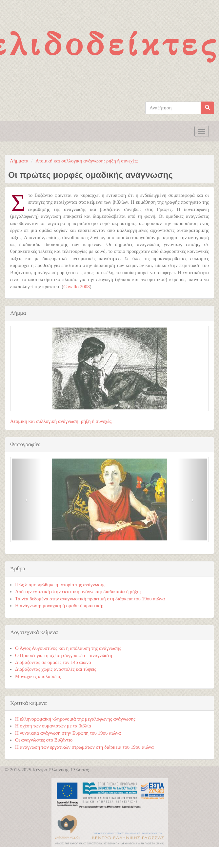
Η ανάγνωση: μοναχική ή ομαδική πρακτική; (59, 605)
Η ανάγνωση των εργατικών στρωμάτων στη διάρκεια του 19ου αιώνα (84, 747)
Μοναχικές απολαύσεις (38, 676)
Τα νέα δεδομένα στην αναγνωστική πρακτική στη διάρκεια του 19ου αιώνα (90, 598)
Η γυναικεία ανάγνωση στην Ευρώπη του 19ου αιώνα (68, 733)
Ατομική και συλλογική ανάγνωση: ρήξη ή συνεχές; (86, 160)
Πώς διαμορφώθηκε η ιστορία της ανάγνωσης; (61, 584)
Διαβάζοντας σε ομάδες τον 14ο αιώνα (53, 662)
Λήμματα (19, 160)
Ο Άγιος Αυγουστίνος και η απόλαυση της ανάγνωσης (68, 648)
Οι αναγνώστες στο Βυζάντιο (43, 740)
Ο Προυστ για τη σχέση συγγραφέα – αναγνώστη (63, 655)
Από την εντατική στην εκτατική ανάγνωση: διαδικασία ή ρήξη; (78, 591)
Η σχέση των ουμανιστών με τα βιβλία (53, 725)
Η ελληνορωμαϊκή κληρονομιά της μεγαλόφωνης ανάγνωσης (75, 719)
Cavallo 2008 (76, 286)
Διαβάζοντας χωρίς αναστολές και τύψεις (55, 669)
